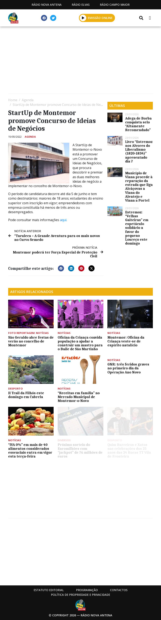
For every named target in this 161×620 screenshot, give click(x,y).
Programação (87, 590)
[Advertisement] (80, 61)
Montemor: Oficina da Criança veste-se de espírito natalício (125, 341)
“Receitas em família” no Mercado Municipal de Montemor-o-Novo (79, 397)
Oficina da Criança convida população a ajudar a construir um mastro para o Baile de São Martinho (80, 343)
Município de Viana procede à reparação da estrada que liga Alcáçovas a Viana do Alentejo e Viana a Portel (139, 186)
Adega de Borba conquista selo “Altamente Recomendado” (138, 124)
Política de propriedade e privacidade (80, 595)
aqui (63, 220)
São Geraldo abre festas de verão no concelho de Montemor (31, 341)
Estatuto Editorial (49, 590)
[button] (61, 268)
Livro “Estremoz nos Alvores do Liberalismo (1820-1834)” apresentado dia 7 (138, 151)
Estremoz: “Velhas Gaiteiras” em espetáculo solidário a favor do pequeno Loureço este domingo (136, 228)
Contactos (119, 590)
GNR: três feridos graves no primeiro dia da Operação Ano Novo (128, 368)
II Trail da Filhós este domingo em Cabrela (26, 395)
